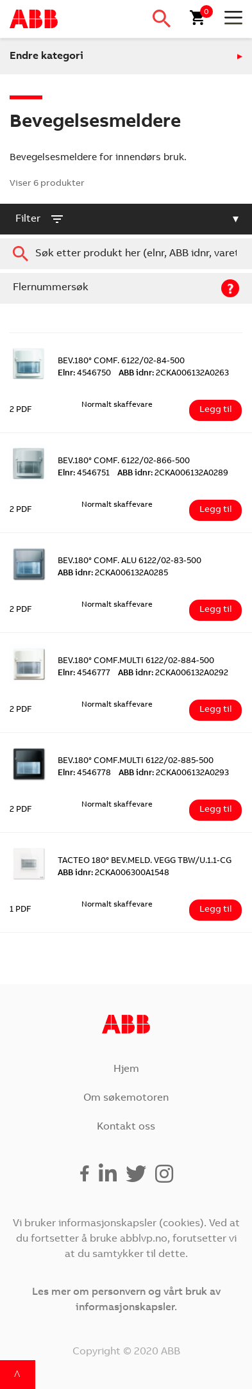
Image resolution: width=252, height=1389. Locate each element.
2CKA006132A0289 (172, 474)
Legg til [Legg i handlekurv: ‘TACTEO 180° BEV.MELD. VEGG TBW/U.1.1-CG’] (215, 909)
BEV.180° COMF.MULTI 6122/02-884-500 (136, 661)
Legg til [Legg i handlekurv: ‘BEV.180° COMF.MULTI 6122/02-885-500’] (215, 809)
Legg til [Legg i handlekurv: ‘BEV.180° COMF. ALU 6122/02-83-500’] (215, 609)
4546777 (84, 674)
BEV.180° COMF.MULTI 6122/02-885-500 (136, 761)
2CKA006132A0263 (174, 374)
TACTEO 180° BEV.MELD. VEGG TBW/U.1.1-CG (144, 861)
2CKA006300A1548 (113, 873)
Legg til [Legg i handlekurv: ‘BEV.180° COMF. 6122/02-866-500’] (215, 509)
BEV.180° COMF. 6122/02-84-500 (121, 362)
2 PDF (21, 410)
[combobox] (126, 253)
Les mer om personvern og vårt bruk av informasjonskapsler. (126, 1300)
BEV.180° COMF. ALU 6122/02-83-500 (129, 561)
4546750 (84, 374)
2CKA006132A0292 (173, 674)
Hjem (126, 1069)
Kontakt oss (126, 1127)
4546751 (84, 474)
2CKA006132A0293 (174, 773)
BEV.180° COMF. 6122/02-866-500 (124, 461)
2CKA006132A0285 (113, 574)
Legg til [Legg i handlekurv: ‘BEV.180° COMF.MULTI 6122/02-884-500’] (215, 709)
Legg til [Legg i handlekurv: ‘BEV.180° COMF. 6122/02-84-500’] (215, 410)
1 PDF (20, 910)
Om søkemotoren (126, 1098)
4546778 (84, 773)
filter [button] (40, 219)
